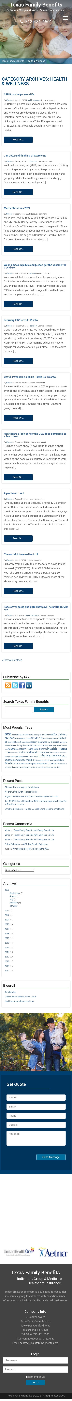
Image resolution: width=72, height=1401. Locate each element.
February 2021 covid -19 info (21, 320)
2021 (7, 920)
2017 (7, 938)
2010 (7, 970)
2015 (7, 947)
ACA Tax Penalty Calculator (35, 844)
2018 (7, 933)
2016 (7, 943)
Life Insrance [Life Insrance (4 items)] (33, 757)
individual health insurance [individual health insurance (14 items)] (35, 752)
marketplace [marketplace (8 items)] (58, 760)
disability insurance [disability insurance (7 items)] (38, 742)
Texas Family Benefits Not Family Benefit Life (34, 830)
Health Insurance (34, 100)
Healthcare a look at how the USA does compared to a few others (35, 435)
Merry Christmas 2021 (17, 208)
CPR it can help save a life (19, 94)
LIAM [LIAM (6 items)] (26, 756)
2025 (7, 890)
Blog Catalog (10, 992)
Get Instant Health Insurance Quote (20, 997)
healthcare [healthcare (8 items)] (47, 745)
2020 (7, 924)
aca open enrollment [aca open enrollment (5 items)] (42, 735)
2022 (7, 915)
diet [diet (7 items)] (14, 742)
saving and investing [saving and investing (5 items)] (17, 767)
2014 (7, 952)
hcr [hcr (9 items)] (34, 745)
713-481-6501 (38, 21)
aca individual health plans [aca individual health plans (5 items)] (22, 735)
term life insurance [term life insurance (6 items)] (45, 767)
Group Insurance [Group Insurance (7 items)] (24, 745)
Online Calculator (12, 844)
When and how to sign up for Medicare (22, 787)
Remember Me (35, 1379)
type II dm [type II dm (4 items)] (57, 767)
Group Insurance (32, 615)
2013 (7, 957)
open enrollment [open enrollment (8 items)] (39, 763)
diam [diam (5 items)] (10, 742)
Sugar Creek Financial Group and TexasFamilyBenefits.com (31, 796)
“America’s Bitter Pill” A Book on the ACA (30, 849)
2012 (7, 961)
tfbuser (9, 100)
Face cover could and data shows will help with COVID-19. (36, 608)
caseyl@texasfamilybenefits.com (39, 1345)
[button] (65, 18)
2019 (7, 929)
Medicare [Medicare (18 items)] (11, 763)
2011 (7, 966)
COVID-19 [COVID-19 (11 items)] (36, 738)
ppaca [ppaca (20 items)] (51, 763)
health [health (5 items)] (39, 746)
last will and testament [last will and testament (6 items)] (14, 756)
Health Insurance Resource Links (19, 1001)
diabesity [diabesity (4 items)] (55, 738)
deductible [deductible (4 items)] (46, 738)
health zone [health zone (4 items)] (14, 753)
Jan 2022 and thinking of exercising (25, 155)
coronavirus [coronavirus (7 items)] (19, 738)
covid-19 (31, 273)
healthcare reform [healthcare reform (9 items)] (17, 749)
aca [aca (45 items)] (8, 734)
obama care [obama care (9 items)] (25, 763)
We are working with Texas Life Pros (21, 792)
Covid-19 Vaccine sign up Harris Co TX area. (30, 376)
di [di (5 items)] (51, 738)
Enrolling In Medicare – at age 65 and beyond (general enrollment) (34, 809)
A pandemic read (14, 493)
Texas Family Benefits (36, 5)
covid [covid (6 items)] (28, 738)
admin (7, 830)
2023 (7, 910)
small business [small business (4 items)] (31, 767)
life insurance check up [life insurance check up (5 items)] (42, 760)
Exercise (33, 161)
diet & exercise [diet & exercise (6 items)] (22, 742)
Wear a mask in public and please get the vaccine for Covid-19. (35, 266)
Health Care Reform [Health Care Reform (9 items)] (37, 749)
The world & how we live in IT (21, 554)
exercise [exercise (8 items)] (55, 742)
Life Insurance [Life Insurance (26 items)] (50, 756)
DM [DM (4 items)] (49, 742)
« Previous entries (12, 660)
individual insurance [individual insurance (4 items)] (59, 753)
